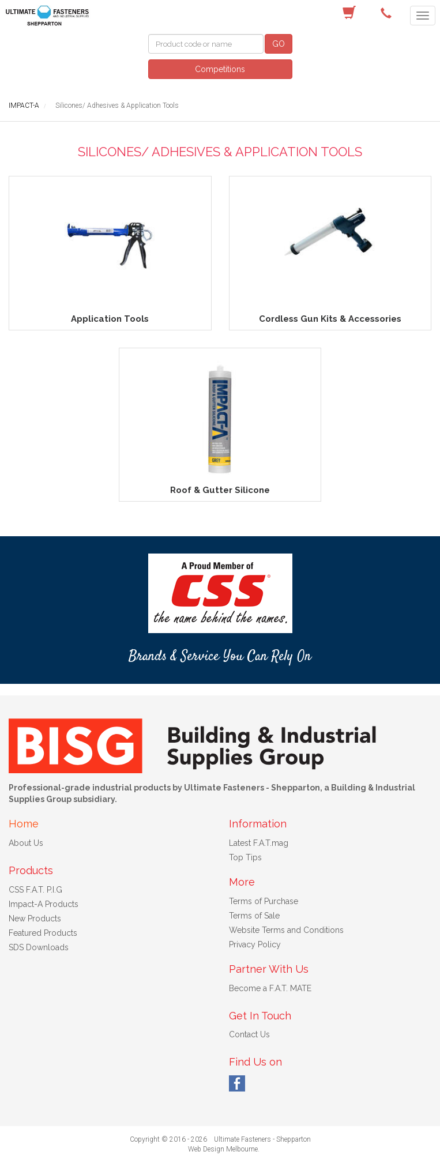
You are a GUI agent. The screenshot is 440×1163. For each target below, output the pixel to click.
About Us (26, 843)
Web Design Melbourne (223, 1149)
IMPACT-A (24, 105)
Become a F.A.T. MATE (270, 988)
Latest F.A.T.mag (258, 843)
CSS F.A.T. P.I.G (35, 889)
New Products (35, 918)
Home (24, 824)
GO (278, 43)
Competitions (220, 69)
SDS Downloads (39, 947)
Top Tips (245, 857)
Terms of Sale (254, 915)
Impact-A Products (43, 904)
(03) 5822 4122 (388, 13)
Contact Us (249, 1034)
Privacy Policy (255, 944)
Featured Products (43, 933)
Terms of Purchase (263, 901)
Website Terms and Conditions (286, 930)
